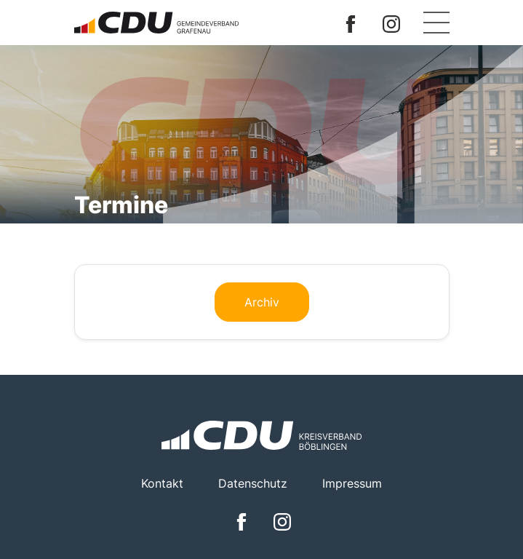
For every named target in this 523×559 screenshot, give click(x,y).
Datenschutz (252, 483)
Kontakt (162, 483)
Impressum (352, 483)
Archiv (261, 302)
